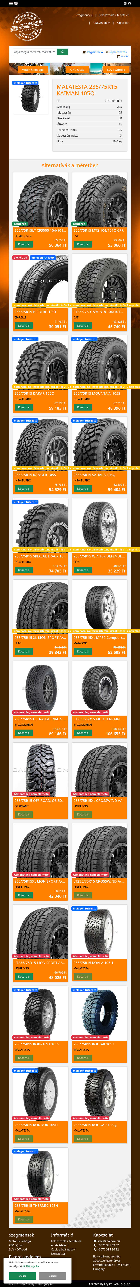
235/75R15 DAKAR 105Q (34, 393)
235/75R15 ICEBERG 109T (36, 311)
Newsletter (58, 1254)
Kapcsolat (123, 23)
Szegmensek (84, 15)
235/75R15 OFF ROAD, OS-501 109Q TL (46, 800)
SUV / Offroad (18, 1249)
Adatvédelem (101, 23)
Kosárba (23, 244)
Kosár (124, 56)
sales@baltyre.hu (108, 1241)
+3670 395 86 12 (108, 1249)
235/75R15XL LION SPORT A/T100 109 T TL (50, 881)
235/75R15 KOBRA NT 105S (37, 1044)
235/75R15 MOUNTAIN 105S (97, 393)
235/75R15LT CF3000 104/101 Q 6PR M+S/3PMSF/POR (59, 230)
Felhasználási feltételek (114, 15)
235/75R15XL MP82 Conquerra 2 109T (105, 637)
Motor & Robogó (20, 1241)
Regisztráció (95, 52)
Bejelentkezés (118, 52)
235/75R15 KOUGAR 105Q (95, 1124)
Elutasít (52, 1276)
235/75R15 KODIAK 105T (94, 1044)
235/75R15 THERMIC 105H (36, 1205)
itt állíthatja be (31, 1266)
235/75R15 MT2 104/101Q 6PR (99, 230)
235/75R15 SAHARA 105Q (95, 474)
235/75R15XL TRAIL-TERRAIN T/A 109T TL (49, 719)
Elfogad (23, 1276)
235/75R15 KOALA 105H (93, 962)
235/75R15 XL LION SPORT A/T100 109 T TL (50, 637)
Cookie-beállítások (63, 1249)
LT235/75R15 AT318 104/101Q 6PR (102, 311)
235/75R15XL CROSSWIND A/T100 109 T (106, 800)
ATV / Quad (16, 1245)
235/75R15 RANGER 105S (35, 474)
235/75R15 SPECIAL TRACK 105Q (41, 556)
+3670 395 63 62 (108, 1245)
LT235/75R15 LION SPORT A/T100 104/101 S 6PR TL (57, 962)
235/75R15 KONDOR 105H (36, 1124)
